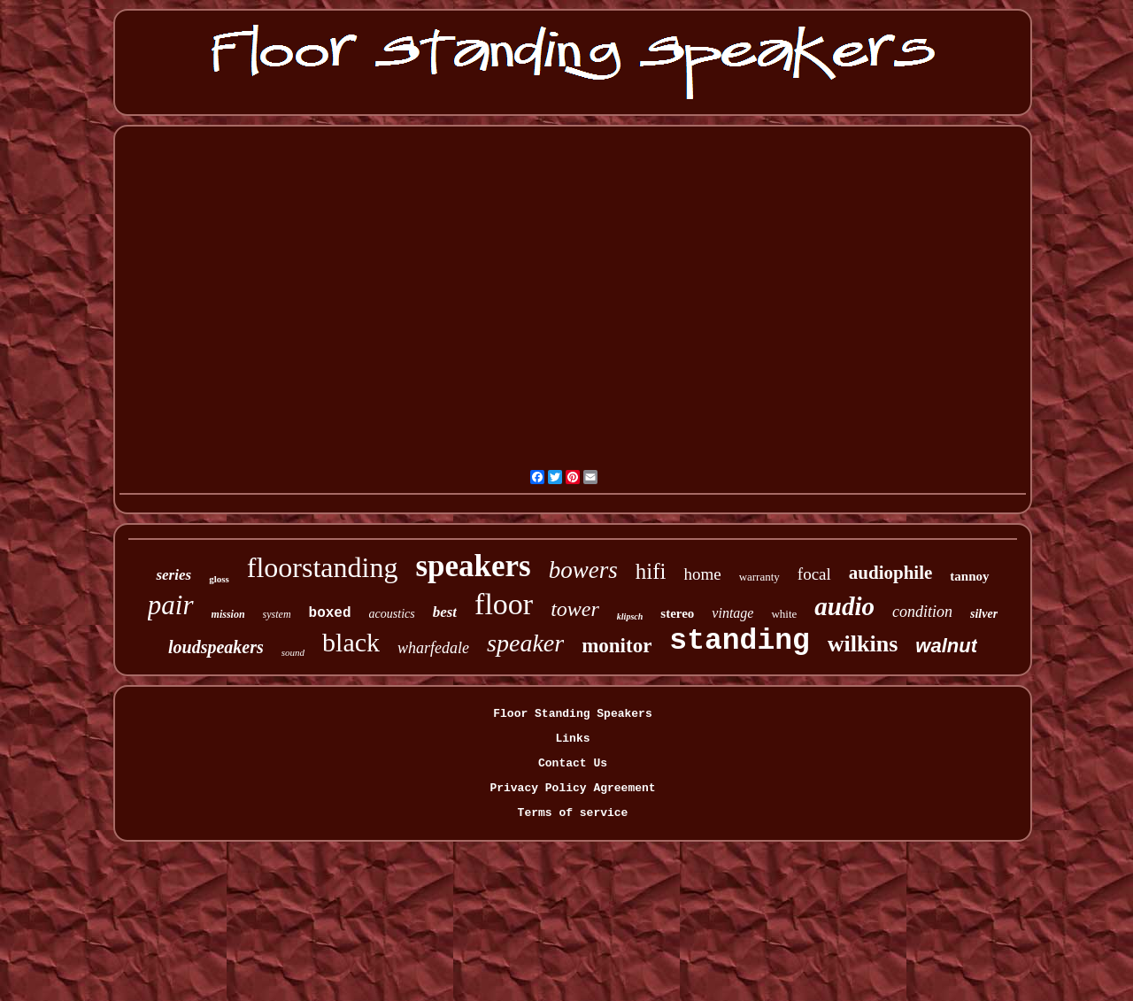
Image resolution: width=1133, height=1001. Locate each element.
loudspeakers (216, 647)
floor (503, 604)
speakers (472, 566)
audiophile (891, 572)
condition (922, 611)
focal (814, 574)
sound (292, 652)
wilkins (863, 644)
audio (844, 606)
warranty (759, 576)
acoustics (392, 613)
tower (575, 608)
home (702, 574)
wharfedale (433, 648)
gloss (219, 579)
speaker (525, 643)
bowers (583, 570)
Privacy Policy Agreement (572, 788)
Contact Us (572, 763)
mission (228, 614)
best (445, 612)
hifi (651, 571)
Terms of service (573, 813)
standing (739, 641)
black (351, 642)
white (784, 613)
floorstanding (322, 567)
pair (171, 604)
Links (572, 738)
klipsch (630, 616)
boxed (330, 613)
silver (984, 613)
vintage (732, 612)
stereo (677, 613)
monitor (616, 646)
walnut (946, 646)
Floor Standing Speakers (572, 713)
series (173, 574)
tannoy (969, 576)
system (277, 614)
